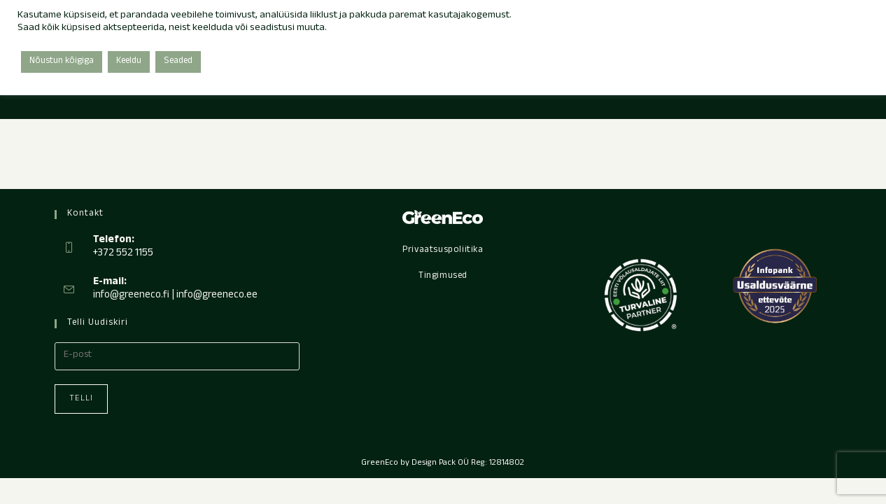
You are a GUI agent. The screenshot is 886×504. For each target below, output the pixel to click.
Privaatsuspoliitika (442, 250)
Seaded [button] (178, 61)
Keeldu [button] (128, 61)
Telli (81, 399)
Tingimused (443, 276)
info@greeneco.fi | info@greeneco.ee (175, 295)
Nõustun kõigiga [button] (61, 61)
